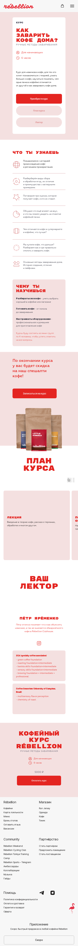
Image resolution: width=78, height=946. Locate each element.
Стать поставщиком (50, 827)
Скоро (39, 913)
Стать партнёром (48, 819)
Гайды (7, 852)
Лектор (39, 122)
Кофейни (8, 782)
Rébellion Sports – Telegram (17, 836)
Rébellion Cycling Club (15, 823)
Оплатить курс (39, 754)
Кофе (41, 790)
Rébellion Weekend (13, 819)
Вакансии (9, 802)
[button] (62, 6)
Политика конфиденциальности (21, 873)
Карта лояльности (13, 786)
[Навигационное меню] (72, 6)
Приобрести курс (39, 98)
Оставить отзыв (12, 798)
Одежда (43, 786)
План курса (39, 110)
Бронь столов (11, 794)
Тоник (42, 794)
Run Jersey (44, 782)
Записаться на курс (34, 393)
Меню (7, 790)
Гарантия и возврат (14, 881)
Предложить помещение (52, 823)
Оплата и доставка (14, 877)
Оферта (7, 885)
